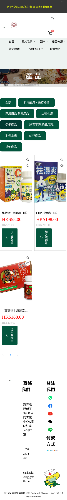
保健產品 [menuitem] (11, 124)
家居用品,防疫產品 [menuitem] (17, 113)
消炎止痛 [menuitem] (11, 135)
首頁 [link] (6, 85)
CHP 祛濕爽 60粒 (47, 213)
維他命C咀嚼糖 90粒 (15, 213)
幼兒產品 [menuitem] (35, 135)
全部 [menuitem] (8, 102)
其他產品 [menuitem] (11, 146)
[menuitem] (11, 41)
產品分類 (57, 41)
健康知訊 (34, 49)
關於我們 (27, 41)
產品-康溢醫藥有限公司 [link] (26, 85)
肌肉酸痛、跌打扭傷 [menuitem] (36, 102)
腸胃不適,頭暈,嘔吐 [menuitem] (41, 124)
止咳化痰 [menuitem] (47, 113)
